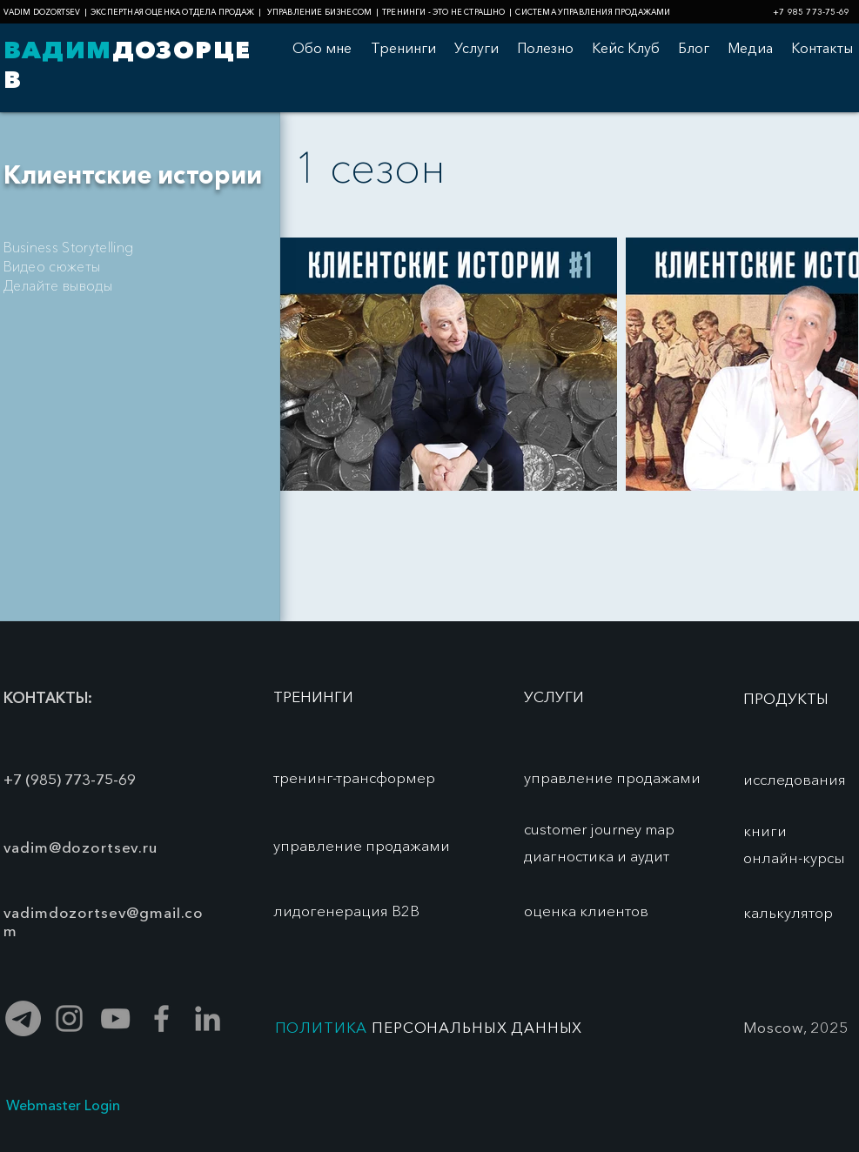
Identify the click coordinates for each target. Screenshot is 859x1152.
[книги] (765, 830)
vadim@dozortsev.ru (80, 847)
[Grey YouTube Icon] (115, 1018)
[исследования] (794, 779)
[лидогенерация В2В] (346, 911)
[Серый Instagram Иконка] (69, 1018)
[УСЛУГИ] (554, 697)
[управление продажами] (361, 845)
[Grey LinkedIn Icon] (207, 1018)
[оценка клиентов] (586, 911)
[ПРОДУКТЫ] (786, 698)
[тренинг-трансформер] (354, 777)
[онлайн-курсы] (794, 857)
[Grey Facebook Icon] (161, 1018)
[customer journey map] (601, 829)
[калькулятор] (788, 912)
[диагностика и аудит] (612, 856)
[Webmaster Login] (63, 1106)
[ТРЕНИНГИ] (313, 697)
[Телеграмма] (23, 1018)
